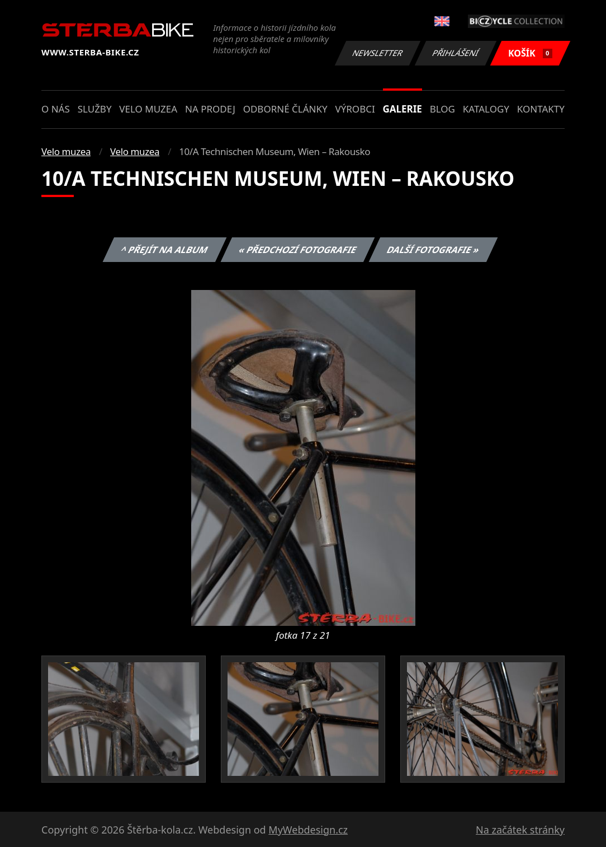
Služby (95, 108)
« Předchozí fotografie (297, 250)
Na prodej (210, 108)
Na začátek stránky (520, 829)
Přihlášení (455, 53)
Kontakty (541, 108)
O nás (55, 108)
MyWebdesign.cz (308, 829)
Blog (442, 108)
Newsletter (377, 53)
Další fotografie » (433, 250)
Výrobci (355, 108)
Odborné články (285, 108)
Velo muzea (148, 108)
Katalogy (486, 108)
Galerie (402, 108)
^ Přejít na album (165, 250)
